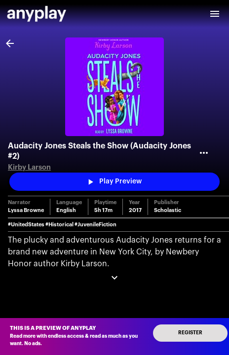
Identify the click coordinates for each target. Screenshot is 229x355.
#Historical (59, 224)
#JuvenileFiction (95, 224)
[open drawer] (215, 14)
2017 (135, 210)
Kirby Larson (29, 167)
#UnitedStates (26, 224)
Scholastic (167, 210)
